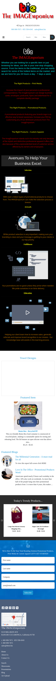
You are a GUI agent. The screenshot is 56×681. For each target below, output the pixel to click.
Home (3, 652)
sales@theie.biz (40, 29)
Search (3, 663)
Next (54, 520)
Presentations (6, 669)
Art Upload (5, 676)
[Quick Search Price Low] (37, 37)
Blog (3, 672)
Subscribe (28, 593)
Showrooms (5, 666)
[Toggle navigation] (3, 37)
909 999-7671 (16, 29)
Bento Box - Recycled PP (28, 431)
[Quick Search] (28, 37)
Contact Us (5, 658)
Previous (2, 520)
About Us (4, 655)
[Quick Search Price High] (46, 37)
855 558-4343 (28, 29)
